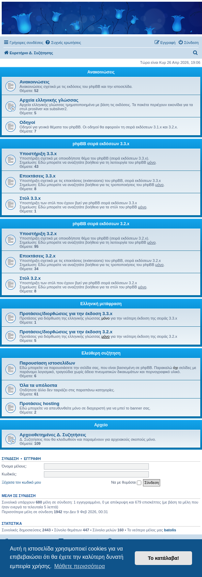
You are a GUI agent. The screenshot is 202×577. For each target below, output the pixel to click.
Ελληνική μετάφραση (100, 303)
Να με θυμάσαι (126, 482)
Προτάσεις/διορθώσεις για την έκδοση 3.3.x (66, 313)
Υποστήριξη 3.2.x (38, 233)
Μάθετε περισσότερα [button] (79, 566)
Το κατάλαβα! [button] (163, 558)
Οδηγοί (27, 122)
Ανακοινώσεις (101, 72)
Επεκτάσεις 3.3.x (38, 175)
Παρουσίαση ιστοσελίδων (47, 363)
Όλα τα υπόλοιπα (38, 385)
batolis (170, 530)
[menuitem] (63, 42)
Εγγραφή (32, 459)
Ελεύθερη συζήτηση (101, 353)
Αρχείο (101, 425)
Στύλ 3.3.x (30, 198)
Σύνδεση (10, 459)
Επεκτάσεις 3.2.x (38, 255)
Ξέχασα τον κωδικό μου (21, 482)
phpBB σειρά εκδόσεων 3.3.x (101, 143)
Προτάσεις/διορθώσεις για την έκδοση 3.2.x (66, 331)
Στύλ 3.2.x (30, 278)
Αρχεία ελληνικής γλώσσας (49, 100)
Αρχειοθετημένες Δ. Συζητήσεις (53, 434)
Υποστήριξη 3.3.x (38, 153)
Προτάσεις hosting (39, 403)
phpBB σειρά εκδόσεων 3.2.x (101, 223)
